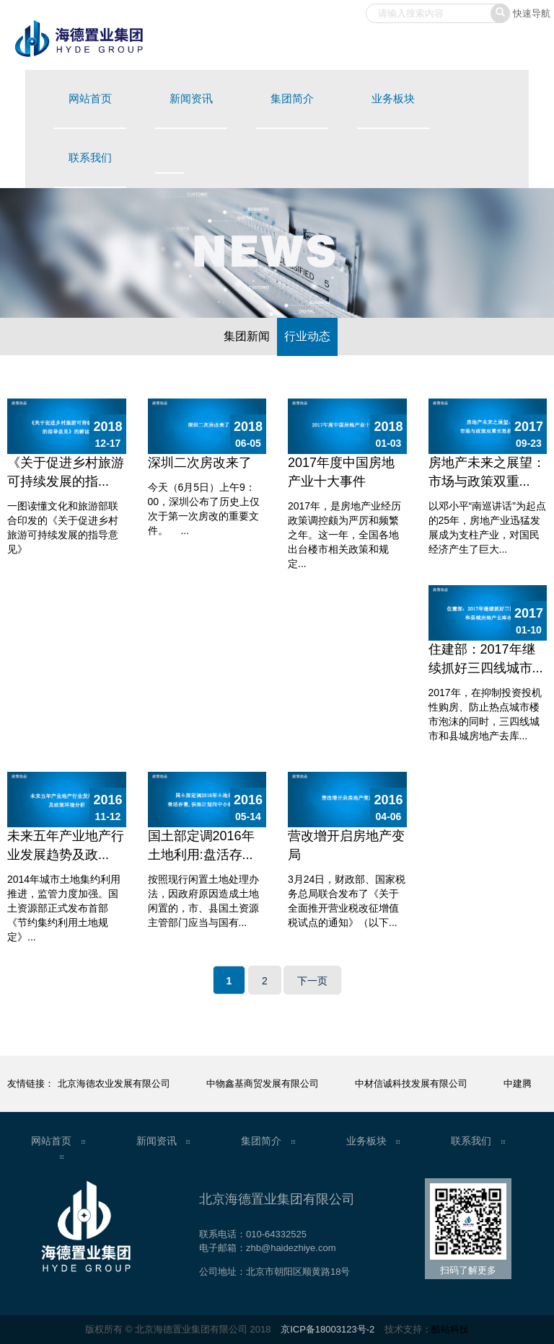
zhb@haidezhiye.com (290, 1247)
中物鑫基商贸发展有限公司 (262, 1083)
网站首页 (90, 98)
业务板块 (393, 98)
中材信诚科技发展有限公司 (411, 1083)
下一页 (312, 981)
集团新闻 (247, 336)
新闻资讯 (191, 98)
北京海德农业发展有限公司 (114, 1083)
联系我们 (90, 157)
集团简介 (292, 98)
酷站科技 (450, 1329)
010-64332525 (276, 1234)
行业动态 (307, 336)
